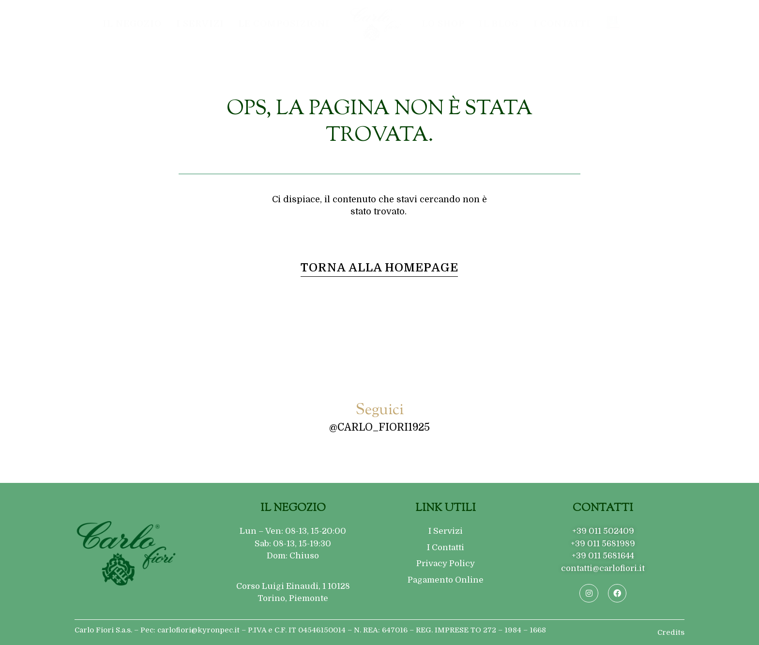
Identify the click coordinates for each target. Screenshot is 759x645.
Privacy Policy (445, 563)
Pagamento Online (446, 580)
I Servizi (200, 24)
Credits (670, 632)
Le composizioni (284, 24)
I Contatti (562, 24)
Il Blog (498, 24)
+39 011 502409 (603, 531)
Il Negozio (132, 24)
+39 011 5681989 (603, 543)
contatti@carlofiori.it (603, 568)
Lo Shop (443, 24)
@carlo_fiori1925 (379, 427)
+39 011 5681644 (603, 555)
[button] (379, 267)
